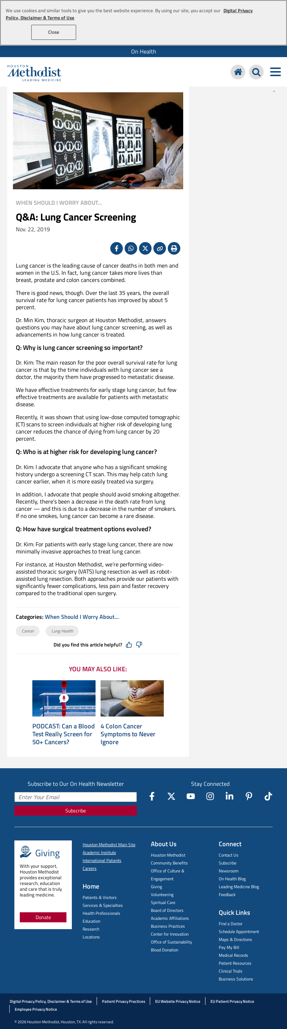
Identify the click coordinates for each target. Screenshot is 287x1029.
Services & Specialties (103, 905)
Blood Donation (164, 949)
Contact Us (229, 855)
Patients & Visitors (100, 897)
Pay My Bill (229, 947)
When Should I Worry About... (59, 202)
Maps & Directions (235, 939)
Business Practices (168, 926)
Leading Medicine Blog (239, 886)
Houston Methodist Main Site (109, 844)
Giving (156, 886)
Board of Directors (167, 910)
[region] (143, 23)
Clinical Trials (230, 971)
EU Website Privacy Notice (177, 1001)
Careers (90, 868)
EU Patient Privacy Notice (232, 1001)
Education (91, 921)
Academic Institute (99, 852)
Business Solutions (236, 978)
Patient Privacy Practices (123, 1001)
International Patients (102, 860)
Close (53, 32)
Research (91, 929)
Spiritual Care (163, 902)
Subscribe (75, 810)
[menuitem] (143, 51)
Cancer (28, 630)
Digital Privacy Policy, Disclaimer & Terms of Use (51, 1001)
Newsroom (229, 870)
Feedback (227, 894)
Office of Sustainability (171, 941)
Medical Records (233, 955)
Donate (43, 917)
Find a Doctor (230, 923)
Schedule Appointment (239, 931)
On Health (143, 51)
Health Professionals (101, 913)
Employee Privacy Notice (36, 1009)
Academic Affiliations (170, 918)
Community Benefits (169, 862)
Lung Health (62, 630)
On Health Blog (232, 878)
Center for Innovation (170, 934)
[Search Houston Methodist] (256, 72)
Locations (91, 936)
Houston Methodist (168, 855)
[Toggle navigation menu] (275, 72)
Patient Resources (235, 963)
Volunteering (162, 894)
